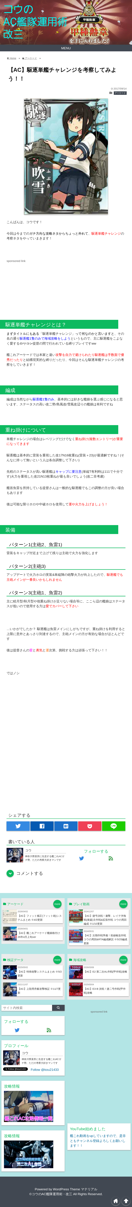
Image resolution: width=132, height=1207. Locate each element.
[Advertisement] (35, 287)
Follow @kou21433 (45, 1069)
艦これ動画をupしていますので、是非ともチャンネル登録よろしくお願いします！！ (98, 1140)
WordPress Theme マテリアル (75, 1189)
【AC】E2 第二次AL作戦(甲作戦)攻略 (105, 971)
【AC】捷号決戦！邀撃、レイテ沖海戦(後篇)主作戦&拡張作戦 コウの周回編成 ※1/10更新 (105, 919)
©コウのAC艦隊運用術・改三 (50, 1194)
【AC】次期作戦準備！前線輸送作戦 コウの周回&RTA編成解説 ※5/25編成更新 (105, 939)
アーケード (120, 93)
